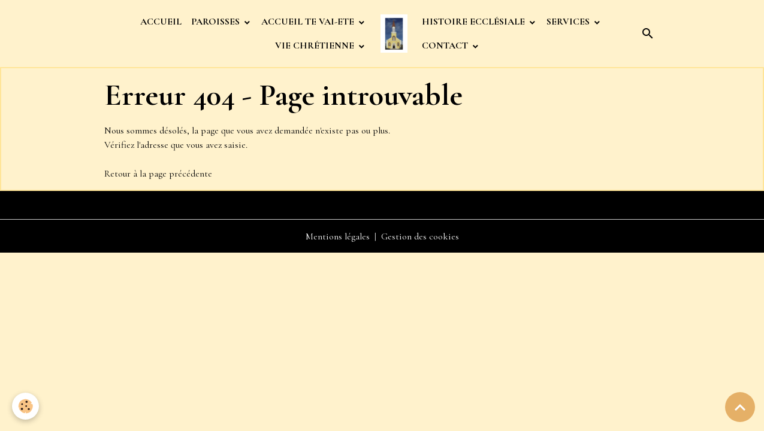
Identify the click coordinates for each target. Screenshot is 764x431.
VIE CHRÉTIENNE (316, 45)
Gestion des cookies (420, 236)
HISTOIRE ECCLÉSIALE (474, 22)
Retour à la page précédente (158, 174)
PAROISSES (216, 22)
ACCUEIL (161, 22)
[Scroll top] (740, 407)
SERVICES (569, 22)
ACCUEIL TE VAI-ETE (309, 22)
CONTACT (446, 45)
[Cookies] (25, 406)
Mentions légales (338, 236)
